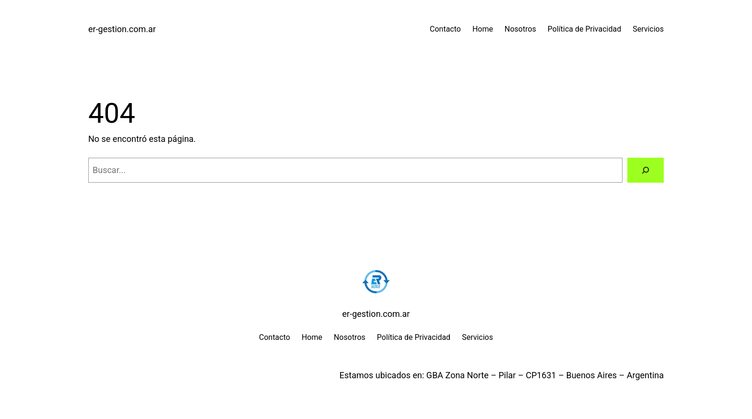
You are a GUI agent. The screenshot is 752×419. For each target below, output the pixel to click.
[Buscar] (645, 170)
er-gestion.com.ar (122, 29)
